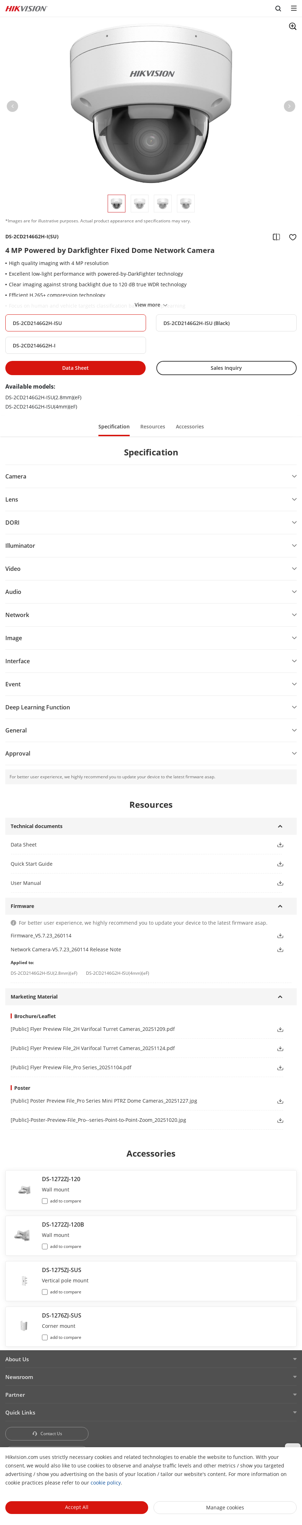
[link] (138, 1029)
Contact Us (47, 1434)
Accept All (76, 1507)
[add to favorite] (291, 236)
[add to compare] (276, 236)
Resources (152, 426)
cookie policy (106, 1482)
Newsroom (19, 1376)
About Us (17, 1359)
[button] (12, 108)
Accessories (190, 426)
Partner (15, 1394)
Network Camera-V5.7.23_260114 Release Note (66, 949)
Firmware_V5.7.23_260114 (41, 935)
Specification (114, 426)
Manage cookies (225, 1507)
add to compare (65, 1201)
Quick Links (20, 1412)
